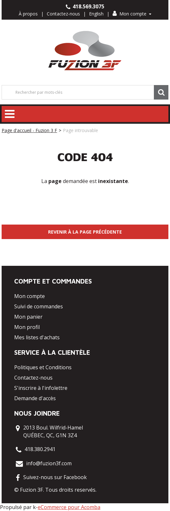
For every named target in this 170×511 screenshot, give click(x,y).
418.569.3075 (85, 6)
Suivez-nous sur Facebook (55, 477)
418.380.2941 (40, 449)
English (96, 14)
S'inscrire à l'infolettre (40, 387)
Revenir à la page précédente (85, 232)
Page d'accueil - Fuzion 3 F (29, 130)
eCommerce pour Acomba (69, 507)
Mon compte (132, 14)
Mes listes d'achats (37, 337)
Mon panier (28, 316)
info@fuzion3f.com (49, 463)
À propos (28, 14)
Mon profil (27, 327)
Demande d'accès (35, 398)
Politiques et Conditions (43, 367)
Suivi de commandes (38, 306)
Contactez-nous (63, 14)
